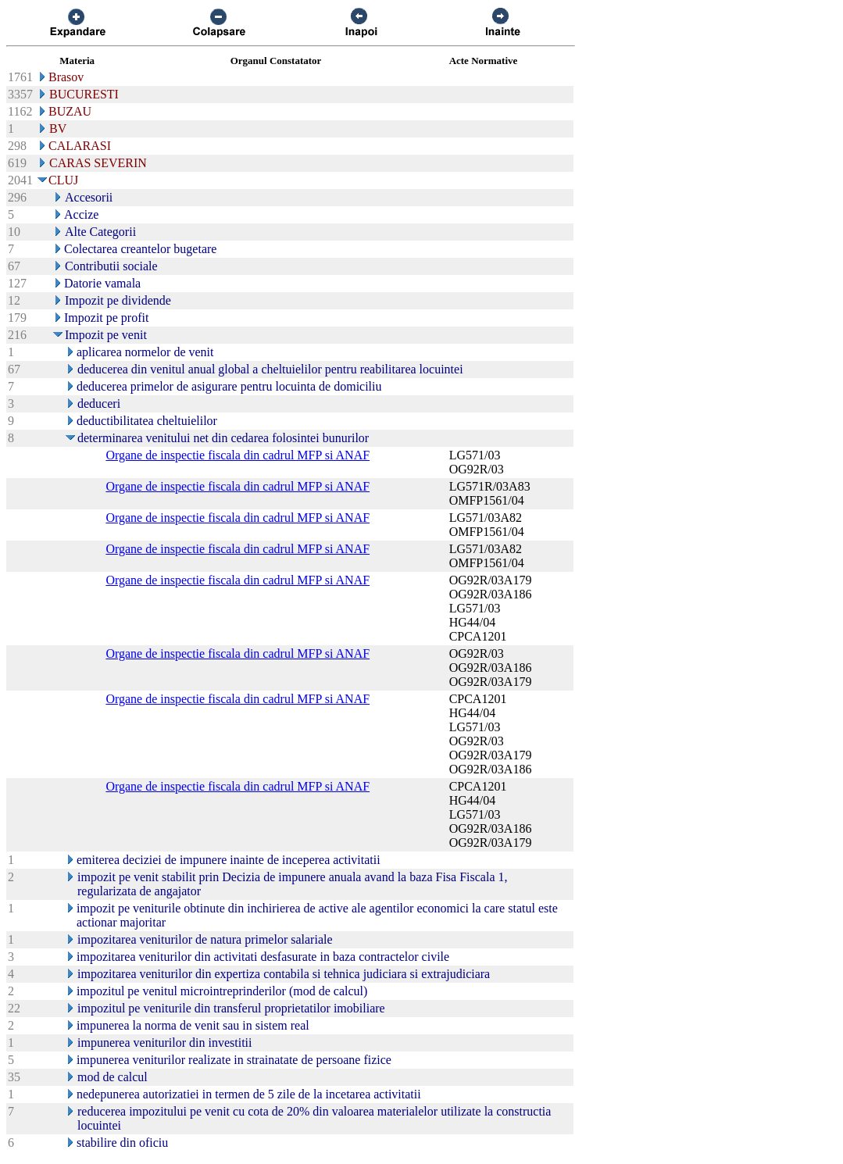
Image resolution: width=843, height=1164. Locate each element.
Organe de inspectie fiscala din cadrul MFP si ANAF (237, 455)
